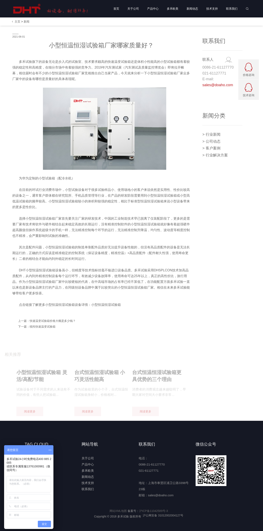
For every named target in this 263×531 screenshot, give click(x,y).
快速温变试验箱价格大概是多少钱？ (53, 320)
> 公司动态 (211, 141)
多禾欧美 (172, 8)
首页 (116, 8)
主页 (17, 21)
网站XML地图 (118, 511)
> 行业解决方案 (215, 155)
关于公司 (133, 8)
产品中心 (153, 8)
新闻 (26, 21)
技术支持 (212, 8)
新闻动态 (192, 8)
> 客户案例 (211, 148)
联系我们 (232, 8)
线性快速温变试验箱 (42, 326)
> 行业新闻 (211, 134)
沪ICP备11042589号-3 (153, 511)
